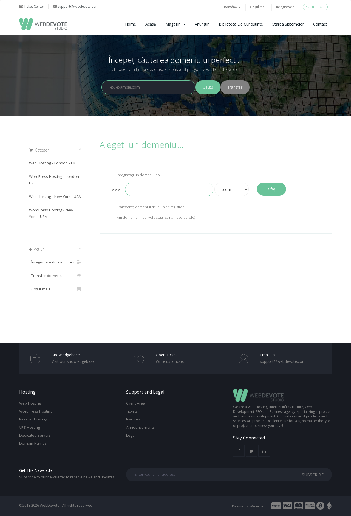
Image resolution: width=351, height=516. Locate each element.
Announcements (140, 427)
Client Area (135, 403)
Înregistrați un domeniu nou (135, 175)
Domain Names (33, 443)
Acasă (150, 24)
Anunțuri (202, 24)
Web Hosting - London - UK (52, 163)
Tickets (132, 411)
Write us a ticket (170, 361)
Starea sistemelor (288, 24)
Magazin (175, 24)
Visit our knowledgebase (73, 361)
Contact (320, 24)
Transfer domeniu (55, 275)
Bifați (271, 189)
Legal (130, 435)
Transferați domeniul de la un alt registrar (146, 207)
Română (232, 7)
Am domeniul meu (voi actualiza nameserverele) (151, 218)
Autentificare (315, 7)
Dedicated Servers (35, 435)
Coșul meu (258, 7)
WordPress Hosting (35, 411)
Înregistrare (285, 7)
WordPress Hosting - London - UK (55, 180)
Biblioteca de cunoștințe (241, 24)
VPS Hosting (29, 427)
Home (130, 24)
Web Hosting (30, 403)
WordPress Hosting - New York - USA (51, 213)
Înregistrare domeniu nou (55, 262)
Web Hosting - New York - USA (55, 196)
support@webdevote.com (75, 6)
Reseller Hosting (33, 419)
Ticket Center (31, 6)
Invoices (133, 419)
